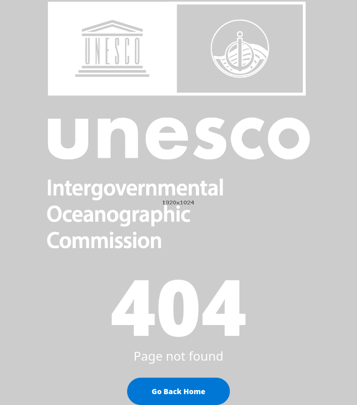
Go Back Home (179, 391)
